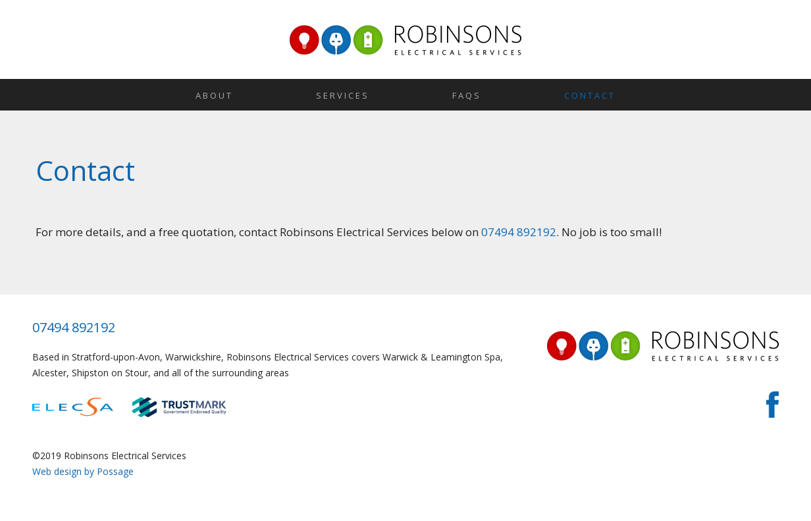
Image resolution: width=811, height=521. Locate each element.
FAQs (466, 95)
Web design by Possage (83, 471)
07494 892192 (518, 231)
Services (342, 95)
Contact (589, 95)
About (214, 95)
